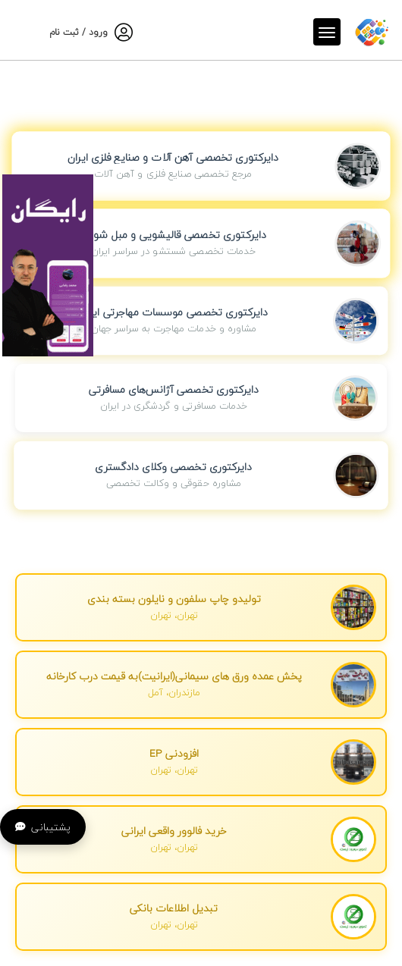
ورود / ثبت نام (78, 32)
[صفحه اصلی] (372, 29)
